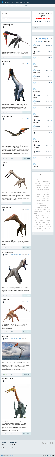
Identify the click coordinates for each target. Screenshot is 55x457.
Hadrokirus (35, 153)
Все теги (36, 234)
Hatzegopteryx (7, 116)
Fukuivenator (36, 85)
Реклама (12, 447)
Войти (41, 2)
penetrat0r (38, 45)
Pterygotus (35, 166)
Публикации (47, 41)
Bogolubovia (6, 207)
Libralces (35, 60)
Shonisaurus (35, 128)
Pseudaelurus (36, 78)
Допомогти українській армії (42, 18)
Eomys (34, 160)
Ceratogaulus (36, 147)
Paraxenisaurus (36, 72)
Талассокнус (36, 141)
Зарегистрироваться (48, 2)
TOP (26, 5)
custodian (7, 27)
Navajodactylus (7, 252)
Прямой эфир (43, 39)
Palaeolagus (35, 66)
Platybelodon (36, 116)
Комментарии (39, 41)
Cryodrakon (6, 61)
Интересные (5, 5)
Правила (12, 446)
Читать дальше (26, 57)
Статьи (13, 2)
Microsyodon (36, 53)
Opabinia (35, 110)
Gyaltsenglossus (36, 91)
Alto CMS (12, 455)
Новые (11, 5)
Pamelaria (35, 97)
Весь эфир (49, 170)
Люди (21, 2)
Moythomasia (36, 122)
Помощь (12, 449)
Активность (26, 2)
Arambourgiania (7, 25)
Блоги (17, 2)
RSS (34, 170)
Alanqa (4, 163)
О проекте (12, 444)
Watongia (35, 47)
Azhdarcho (6, 336)
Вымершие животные (16, 27)
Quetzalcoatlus (7, 379)
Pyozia (34, 103)
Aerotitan (5, 299)
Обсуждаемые (19, 5)
